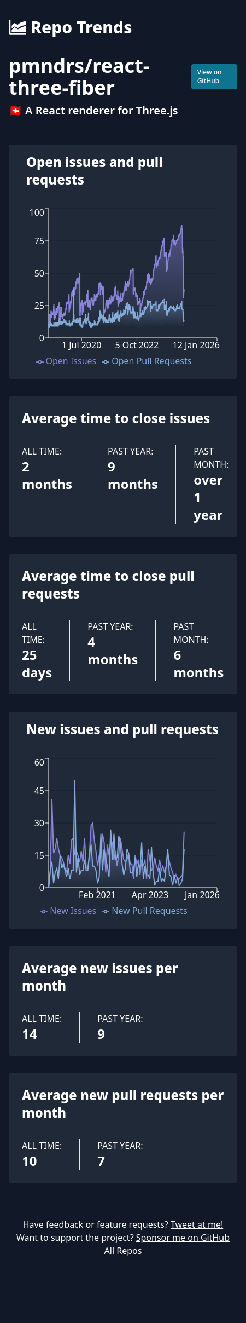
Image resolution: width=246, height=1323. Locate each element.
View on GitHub (209, 76)
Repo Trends (70, 27)
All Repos (123, 1251)
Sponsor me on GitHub (183, 1238)
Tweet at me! (197, 1224)
